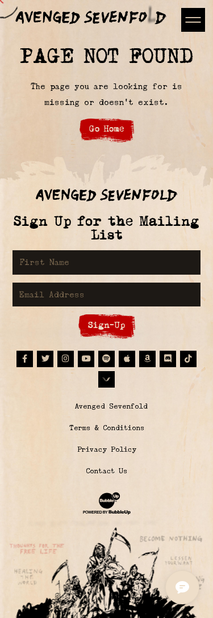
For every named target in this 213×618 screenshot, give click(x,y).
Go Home (106, 128)
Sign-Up (106, 325)
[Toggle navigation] (192, 19)
